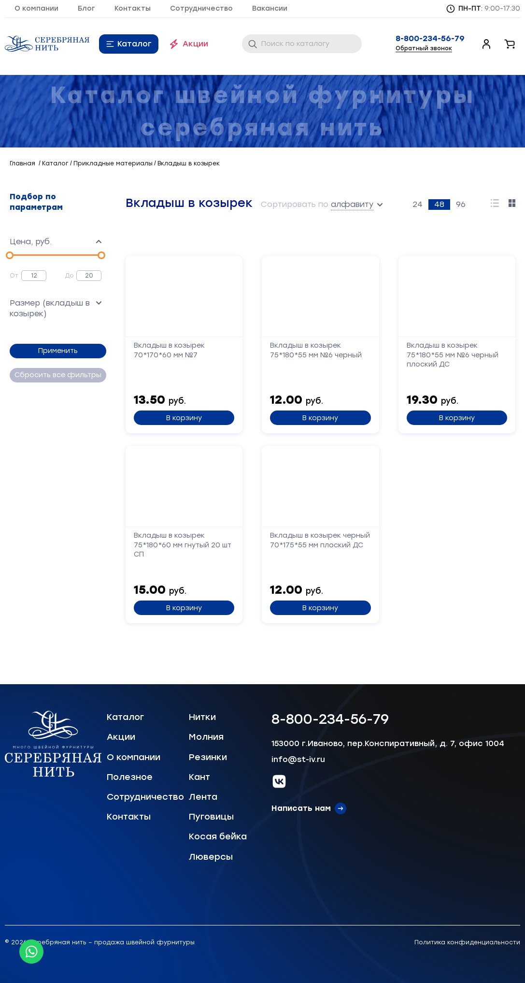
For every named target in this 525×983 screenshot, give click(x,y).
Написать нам (301, 808)
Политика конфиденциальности (467, 942)
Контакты (132, 8)
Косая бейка (218, 836)
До (69, 275)
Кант (199, 777)
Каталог (134, 43)
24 (417, 204)
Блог (86, 8)
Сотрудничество (201, 8)
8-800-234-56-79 (430, 39)
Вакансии (269, 8)
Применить (58, 351)
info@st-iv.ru (298, 759)
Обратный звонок (424, 48)
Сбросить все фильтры (57, 375)
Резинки (208, 757)
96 (461, 204)
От (14, 275)
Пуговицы (211, 816)
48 (439, 204)
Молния (206, 737)
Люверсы (211, 856)
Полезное (130, 777)
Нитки (202, 717)
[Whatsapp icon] (31, 951)
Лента (203, 797)
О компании (36, 8)
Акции (195, 43)
